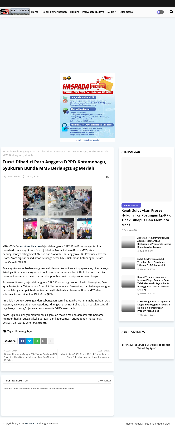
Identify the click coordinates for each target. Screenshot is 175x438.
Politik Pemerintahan (54, 11)
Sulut (111, 11)
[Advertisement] (87, 47)
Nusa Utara (126, 11)
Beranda (7, 151)
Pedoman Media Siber (158, 423)
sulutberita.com (30, 246)
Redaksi (138, 423)
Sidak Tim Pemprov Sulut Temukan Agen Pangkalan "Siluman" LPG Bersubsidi (151, 262)
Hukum (74, 11)
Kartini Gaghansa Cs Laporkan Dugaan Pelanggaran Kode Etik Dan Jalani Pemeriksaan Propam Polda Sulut (153, 306)
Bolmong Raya (22, 151)
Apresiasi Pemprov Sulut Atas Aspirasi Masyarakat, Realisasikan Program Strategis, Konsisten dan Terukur (154, 242)
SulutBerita (31, 423)
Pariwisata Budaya (93, 11)
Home (34, 11)
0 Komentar (104, 380)
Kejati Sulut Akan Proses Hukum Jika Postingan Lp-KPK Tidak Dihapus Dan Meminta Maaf (146, 217)
